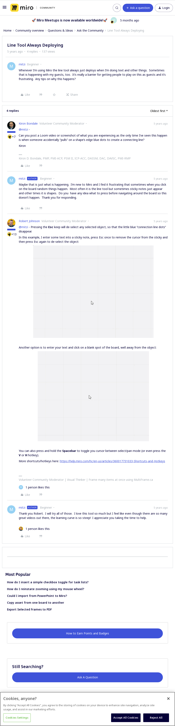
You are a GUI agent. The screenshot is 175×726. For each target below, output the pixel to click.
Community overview (29, 30)
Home (7, 30)
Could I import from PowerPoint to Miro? (37, 596)
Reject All (156, 717)
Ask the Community (90, 30)
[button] (4, 9)
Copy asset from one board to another (35, 603)
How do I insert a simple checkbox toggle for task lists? (47, 582)
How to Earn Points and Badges (87, 633)
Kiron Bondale (28, 123)
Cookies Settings (17, 717)
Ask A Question (87, 677)
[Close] (168, 698)
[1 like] (34, 487)
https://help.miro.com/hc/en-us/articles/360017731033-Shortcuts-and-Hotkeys (112, 461)
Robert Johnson (29, 221)
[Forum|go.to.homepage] (32, 8)
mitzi (22, 64)
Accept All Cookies (125, 717)
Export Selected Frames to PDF (29, 609)
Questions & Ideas (60, 30)
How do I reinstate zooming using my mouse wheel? (45, 589)
